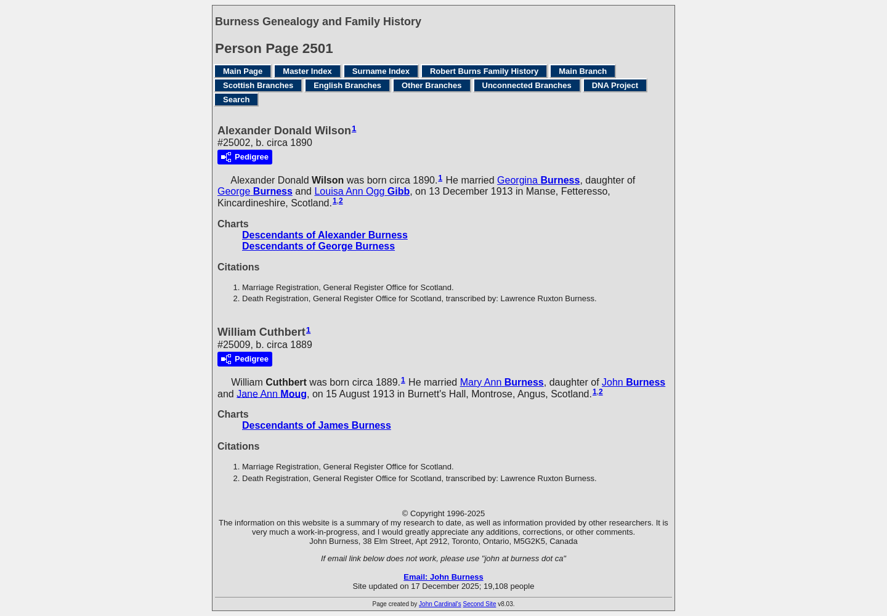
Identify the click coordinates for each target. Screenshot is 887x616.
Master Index (307, 71)
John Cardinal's (440, 604)
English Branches (347, 85)
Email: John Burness (443, 577)
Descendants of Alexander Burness (325, 235)
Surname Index (381, 71)
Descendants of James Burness (316, 425)
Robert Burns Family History (484, 71)
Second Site (479, 604)
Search (236, 99)
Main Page (242, 71)
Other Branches (432, 85)
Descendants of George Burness (318, 246)
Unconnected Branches (527, 85)
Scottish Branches (258, 85)
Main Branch (583, 71)
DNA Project (615, 85)
